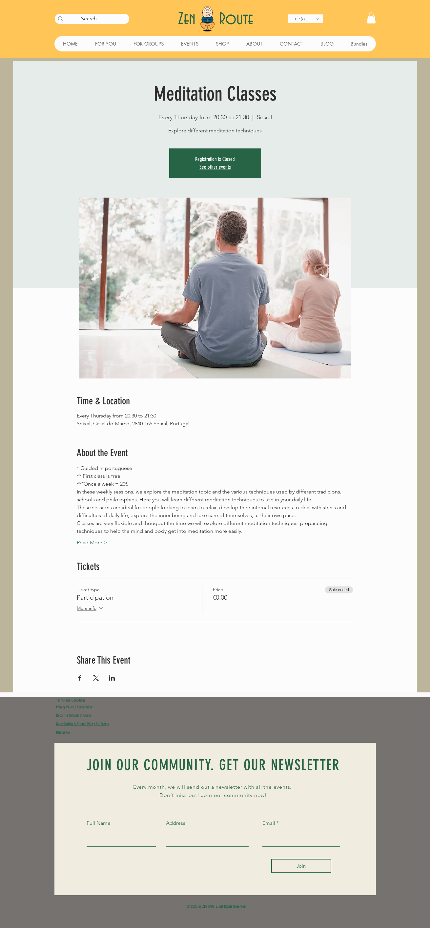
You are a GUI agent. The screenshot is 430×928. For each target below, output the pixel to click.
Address (175, 823)
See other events (215, 167)
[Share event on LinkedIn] (112, 678)
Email (268, 823)
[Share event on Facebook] (80, 678)
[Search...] (91, 18)
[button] (305, 18)
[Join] (301, 866)
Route (236, 19)
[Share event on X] (96, 678)
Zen (189, 19)
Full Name (99, 823)
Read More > (92, 542)
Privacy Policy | (66, 707)
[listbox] (305, 18)
